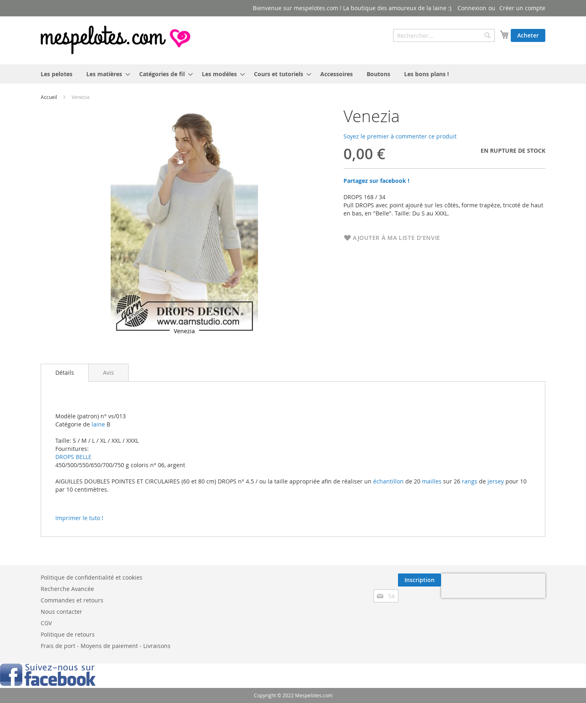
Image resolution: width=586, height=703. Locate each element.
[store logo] (116, 40)
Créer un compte (522, 8)
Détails (64, 372)
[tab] (65, 373)
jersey (496, 481)
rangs (468, 481)
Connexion (471, 8)
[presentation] (493, 585)
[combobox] (444, 35)
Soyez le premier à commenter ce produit (400, 136)
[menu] (293, 73)
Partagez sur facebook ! (376, 181)
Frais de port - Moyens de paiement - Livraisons (106, 646)
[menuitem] (56, 73)
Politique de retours (68, 634)
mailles (431, 481)
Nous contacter (61, 611)
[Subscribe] (419, 580)
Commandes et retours (72, 600)
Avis (108, 372)
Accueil (49, 97)
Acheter (528, 35)
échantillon (388, 481)
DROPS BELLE (73, 457)
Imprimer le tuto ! (79, 518)
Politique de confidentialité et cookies (91, 577)
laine (97, 424)
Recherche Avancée (67, 589)
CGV (46, 623)
